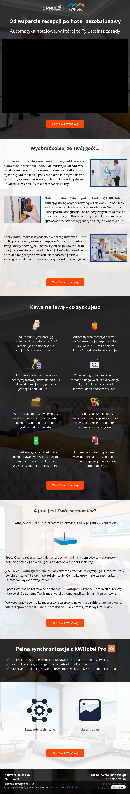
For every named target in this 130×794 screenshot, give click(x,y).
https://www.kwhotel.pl (108, 775)
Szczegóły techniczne (40, 729)
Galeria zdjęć (90, 729)
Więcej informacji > (72, 787)
